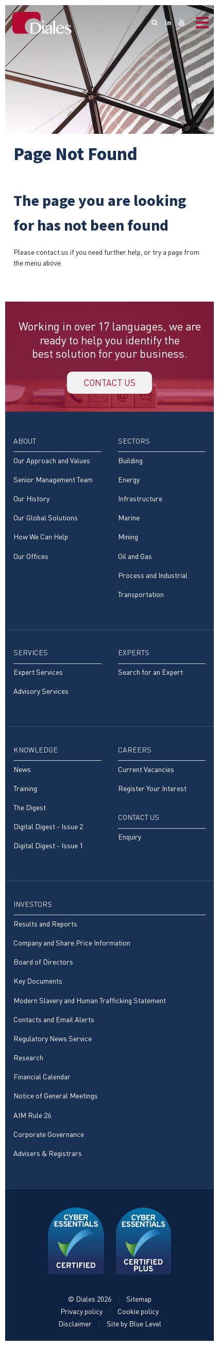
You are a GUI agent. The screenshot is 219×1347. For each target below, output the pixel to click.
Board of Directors (43, 962)
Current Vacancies (146, 770)
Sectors (134, 442)
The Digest (29, 808)
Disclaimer (75, 1324)
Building (130, 461)
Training (25, 789)
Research (28, 1058)
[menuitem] (57, 504)
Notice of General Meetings (55, 1097)
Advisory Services (41, 692)
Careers (134, 750)
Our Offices (30, 557)
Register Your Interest (152, 789)
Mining (128, 537)
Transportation (141, 595)
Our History (31, 499)
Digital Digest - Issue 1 (48, 847)
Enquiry (129, 837)
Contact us (110, 383)
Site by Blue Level (134, 1324)
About (24, 442)
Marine (129, 518)
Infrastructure (140, 499)
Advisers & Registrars (47, 1154)
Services (30, 653)
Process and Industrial (153, 576)
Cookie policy (138, 1312)
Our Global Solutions (45, 518)
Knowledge (35, 750)
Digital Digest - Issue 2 (48, 827)
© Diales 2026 (89, 1300)
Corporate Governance (48, 1135)
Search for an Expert (150, 673)
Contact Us (138, 818)
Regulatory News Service (52, 1039)
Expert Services (38, 673)
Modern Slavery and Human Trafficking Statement (89, 1001)
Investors (32, 905)
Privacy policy (81, 1312)
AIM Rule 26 (32, 1116)
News (22, 770)
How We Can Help (40, 537)
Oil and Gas (135, 557)
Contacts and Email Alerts (53, 1020)
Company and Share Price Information (71, 943)
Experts (133, 653)
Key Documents (37, 981)
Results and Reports (45, 924)
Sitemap (138, 1300)
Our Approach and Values (51, 461)
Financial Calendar (42, 1077)
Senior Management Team (53, 480)
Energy (129, 480)
